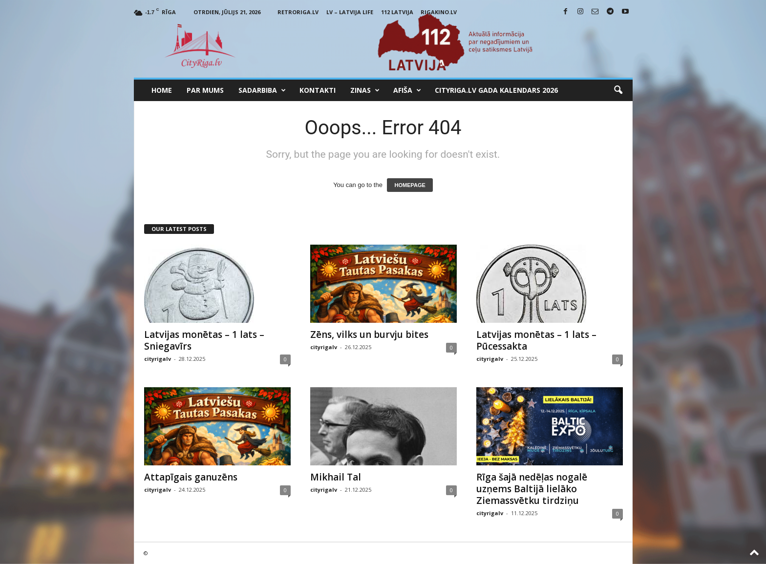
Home (161, 90)
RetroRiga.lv (298, 12)
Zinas (365, 90)
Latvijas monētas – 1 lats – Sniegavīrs (204, 340)
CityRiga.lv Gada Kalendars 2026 (496, 90)
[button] (618, 90)
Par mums (205, 90)
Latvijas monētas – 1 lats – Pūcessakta (536, 340)
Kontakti (317, 90)
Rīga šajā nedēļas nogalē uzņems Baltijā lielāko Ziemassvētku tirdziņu (531, 489)
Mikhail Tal (335, 477)
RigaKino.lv (439, 12)
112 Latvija (397, 12)
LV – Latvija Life (349, 12)
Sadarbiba (262, 90)
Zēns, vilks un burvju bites (369, 334)
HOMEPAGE (409, 185)
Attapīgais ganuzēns (190, 477)
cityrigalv (157, 358)
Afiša (407, 90)
